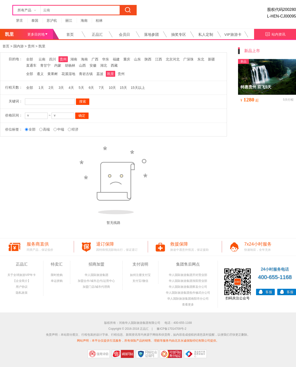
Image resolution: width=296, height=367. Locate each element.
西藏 (114, 65)
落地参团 (151, 34)
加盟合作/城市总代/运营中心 (96, 281)
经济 (75, 129)
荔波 (99, 74)
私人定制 (205, 34)
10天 (112, 88)
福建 (116, 59)
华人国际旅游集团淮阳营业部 (188, 281)
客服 (265, 291)
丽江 (68, 20)
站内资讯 (275, 33)
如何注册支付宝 (140, 275)
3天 (61, 88)
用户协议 (22, 287)
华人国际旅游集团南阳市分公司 (188, 298)
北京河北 (173, 59)
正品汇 (97, 34)
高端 (46, 129)
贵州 (31, 46)
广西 (95, 59)
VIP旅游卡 (232, 34)
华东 (105, 59)
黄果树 (52, 74)
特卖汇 (57, 264)
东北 (200, 59)
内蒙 (57, 65)
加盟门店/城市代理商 (96, 287)
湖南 (73, 59)
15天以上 (138, 88)
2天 (51, 88)
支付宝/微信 (140, 281)
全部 (29, 59)
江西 (158, 59)
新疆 (211, 59)
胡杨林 (70, 65)
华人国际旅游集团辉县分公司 (188, 287)
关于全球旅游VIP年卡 (21, 275)
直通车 (31, 65)
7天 (101, 88)
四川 (52, 59)
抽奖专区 (178, 34)
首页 (70, 34)
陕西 (148, 59)
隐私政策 (22, 292)
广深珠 (188, 59)
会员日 (124, 34)
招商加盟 (96, 264)
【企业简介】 (22, 281)
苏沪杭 (52, 20)
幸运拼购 (57, 281)
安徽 (93, 65)
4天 (71, 88)
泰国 (34, 20)
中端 (60, 129)
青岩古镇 (86, 74)
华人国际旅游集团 (96, 275)
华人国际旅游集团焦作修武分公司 (188, 292)
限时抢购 (57, 275)
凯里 (41, 46)
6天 (91, 88)
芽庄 (19, 20)
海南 (84, 20)
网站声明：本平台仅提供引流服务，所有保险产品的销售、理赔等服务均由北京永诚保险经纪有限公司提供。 (148, 340)
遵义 (40, 74)
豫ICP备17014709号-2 (171, 328)
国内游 (18, 46)
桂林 (99, 20)
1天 (41, 88)
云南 (41, 59)
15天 (123, 88)
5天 (81, 88)
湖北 (103, 65)
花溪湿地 (68, 74)
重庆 (126, 59)
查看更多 (188, 304)
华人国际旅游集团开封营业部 (188, 275)
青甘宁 (45, 65)
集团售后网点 (188, 264)
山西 (82, 65)
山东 (137, 59)
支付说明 (140, 264)
